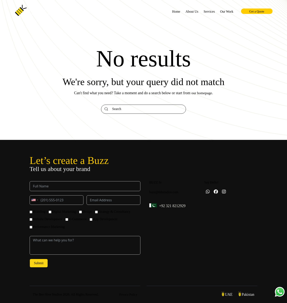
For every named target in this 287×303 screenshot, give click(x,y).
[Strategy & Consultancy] (96, 212)
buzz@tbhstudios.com (164, 192)
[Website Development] (31, 219)
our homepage (201, 93)
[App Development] (91, 219)
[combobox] (34, 200)
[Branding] (31, 212)
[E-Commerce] (66, 219)
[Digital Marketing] (50, 212)
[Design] (80, 212)
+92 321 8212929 (173, 206)
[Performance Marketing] (31, 227)
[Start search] (106, 109)
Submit (38, 263)
